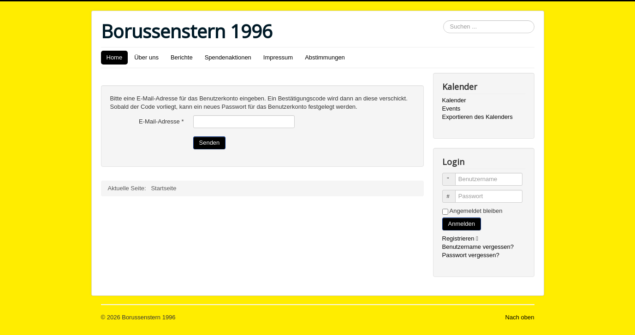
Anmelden (461, 223)
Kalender (454, 100)
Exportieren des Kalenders (477, 116)
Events (451, 108)
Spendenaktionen (228, 57)
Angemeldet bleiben (476, 210)
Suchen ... (443, 20)
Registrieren (462, 238)
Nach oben (519, 317)
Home (115, 57)
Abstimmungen (325, 57)
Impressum (278, 57)
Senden (209, 142)
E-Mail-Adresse (161, 121)
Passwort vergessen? (470, 255)
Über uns (146, 57)
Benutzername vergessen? (478, 246)
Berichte (182, 57)
